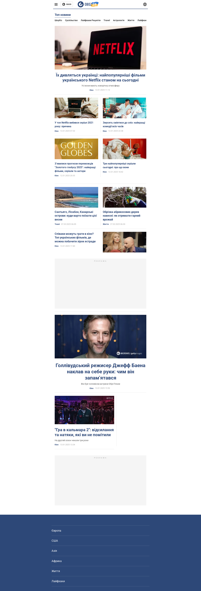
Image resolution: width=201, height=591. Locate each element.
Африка (57, 561)
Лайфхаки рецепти (90, 20)
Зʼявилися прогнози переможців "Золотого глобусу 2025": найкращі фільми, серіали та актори (75, 167)
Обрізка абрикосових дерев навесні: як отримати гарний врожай (121, 215)
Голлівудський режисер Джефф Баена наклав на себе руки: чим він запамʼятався (100, 371)
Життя (131, 20)
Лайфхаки (142, 20)
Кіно (92, 90)
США (55, 540)
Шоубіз (58, 20)
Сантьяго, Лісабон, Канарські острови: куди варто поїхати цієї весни (76, 215)
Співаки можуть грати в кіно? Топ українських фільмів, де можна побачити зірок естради (75, 237)
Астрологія (118, 20)
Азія (54, 550)
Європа (56, 530)
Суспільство (71, 20)
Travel (107, 20)
